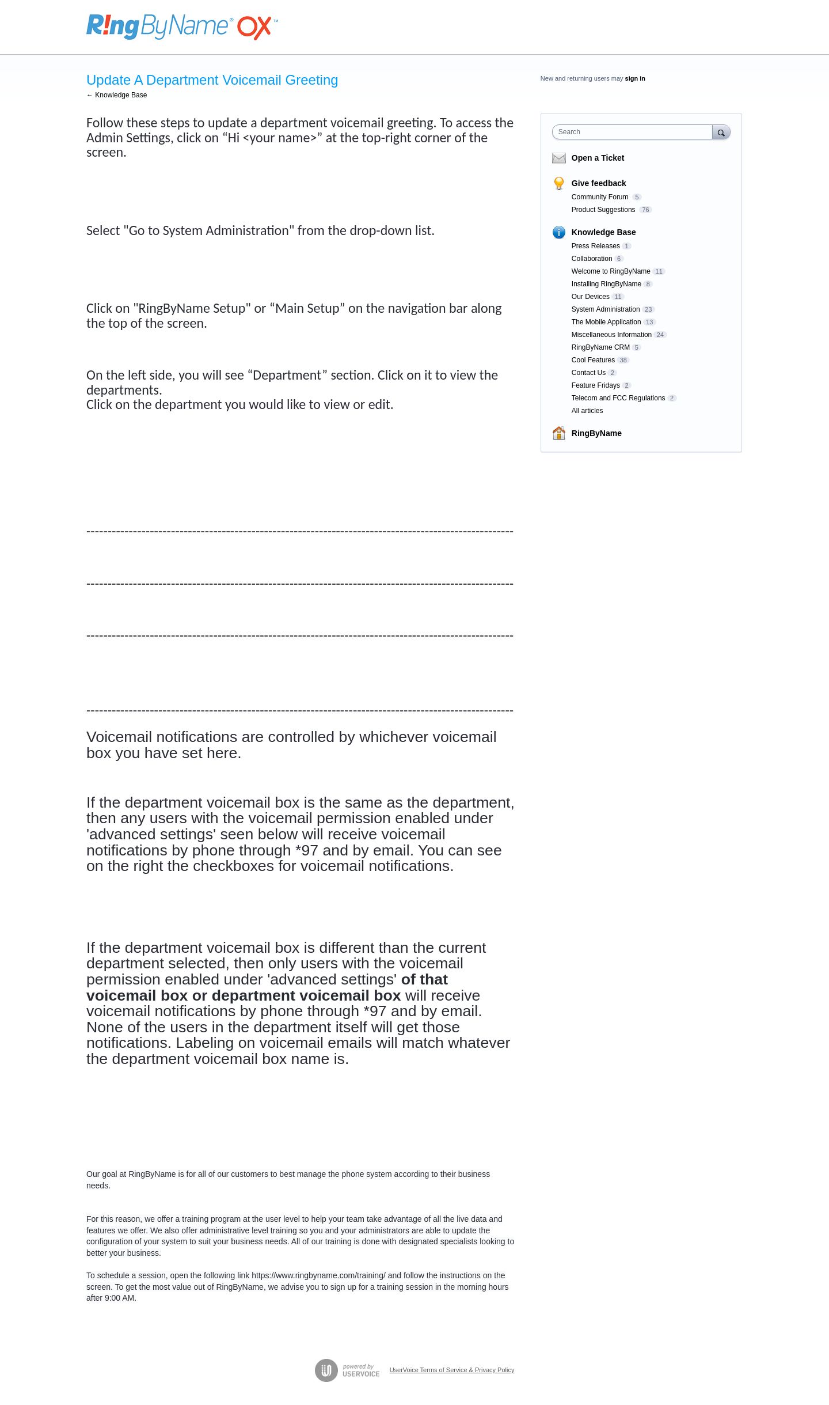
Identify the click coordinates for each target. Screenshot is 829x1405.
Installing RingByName (606, 284)
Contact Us (589, 373)
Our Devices (591, 297)
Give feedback (599, 183)
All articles (587, 411)
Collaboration (592, 259)
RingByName (597, 433)
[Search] (721, 131)
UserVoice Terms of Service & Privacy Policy (452, 1369)
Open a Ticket (598, 157)
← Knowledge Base (116, 95)
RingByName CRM (601, 347)
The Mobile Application (606, 322)
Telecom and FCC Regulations (619, 398)
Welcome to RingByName (611, 271)
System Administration (606, 309)
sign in (635, 78)
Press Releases (596, 246)
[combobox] (635, 132)
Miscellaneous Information (612, 335)
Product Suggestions (604, 210)
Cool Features (593, 360)
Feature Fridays (596, 385)
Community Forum (601, 197)
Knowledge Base (604, 232)
